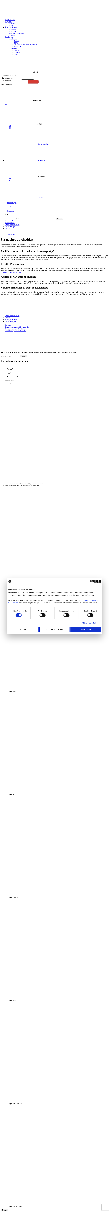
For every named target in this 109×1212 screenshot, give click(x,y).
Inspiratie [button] (8, 22)
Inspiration (13, 39)
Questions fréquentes (16, 33)
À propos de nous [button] (11, 27)
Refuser (23, 629)
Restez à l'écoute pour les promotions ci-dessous (22, 486)
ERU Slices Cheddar (15, 1103)
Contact (12, 35)
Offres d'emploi (10, 321)
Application (13, 48)
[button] (8, 211)
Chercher (60, 219)
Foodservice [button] (9, 37)
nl (10, 126)
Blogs (11, 25)
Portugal (40, 197)
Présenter (17, 52)
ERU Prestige (13, 897)
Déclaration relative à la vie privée (17, 327)
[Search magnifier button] (7, 78)
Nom (9, 373)
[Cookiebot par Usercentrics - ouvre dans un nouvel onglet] (91, 581)
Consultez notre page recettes (11, 272)
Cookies (8, 325)
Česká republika (43, 144)
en (10, 180)
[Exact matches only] (1, 82)
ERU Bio (12, 794)
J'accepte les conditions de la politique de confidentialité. (26, 484)
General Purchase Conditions (15, 329)
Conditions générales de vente (15, 331)
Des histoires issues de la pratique (25, 45)
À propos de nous (11, 319)
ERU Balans (13, 691)
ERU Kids (12, 1000)
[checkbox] (11, 83)
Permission (9, 381)
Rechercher (33, 82)
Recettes (12, 24)
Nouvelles (12, 29)
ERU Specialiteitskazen (16, 1206)
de (6, 104)
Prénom (10, 369)
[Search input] (55, 75)
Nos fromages (10, 20)
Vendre (16, 54)
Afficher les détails (89, 623)
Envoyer (23, 356)
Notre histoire (14, 31)
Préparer (16, 50)
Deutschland (41, 160)
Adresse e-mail (12, 377)
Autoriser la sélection (54, 629)
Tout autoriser (85, 629)
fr (10, 128)
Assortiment (18, 46)
